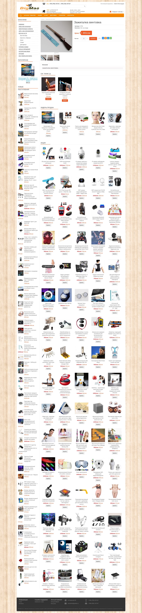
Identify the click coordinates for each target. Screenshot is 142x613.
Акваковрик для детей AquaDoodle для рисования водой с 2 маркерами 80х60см (115, 220)
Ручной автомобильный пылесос (98, 528)
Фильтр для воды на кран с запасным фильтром (98, 585)
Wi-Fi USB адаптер (29, 386)
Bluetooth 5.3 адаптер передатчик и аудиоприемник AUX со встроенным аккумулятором (28, 448)
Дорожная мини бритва (65, 303)
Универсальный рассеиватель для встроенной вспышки (81, 585)
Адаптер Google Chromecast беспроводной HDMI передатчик (29, 459)
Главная (42, 19)
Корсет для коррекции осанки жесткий (115, 361)
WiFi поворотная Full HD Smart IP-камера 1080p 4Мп (98, 192)
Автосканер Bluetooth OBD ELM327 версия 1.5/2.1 (98, 219)
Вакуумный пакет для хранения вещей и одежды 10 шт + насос (30, 178)
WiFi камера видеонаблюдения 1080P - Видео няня (81, 192)
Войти (115, 3)
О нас (20, 601)
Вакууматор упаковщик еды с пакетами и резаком (30, 280)
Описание (45, 64)
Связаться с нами (39, 601)
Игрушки (21, 53)
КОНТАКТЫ (70, 15)
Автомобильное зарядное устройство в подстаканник (115, 192)
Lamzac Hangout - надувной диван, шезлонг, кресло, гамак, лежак (114, 164)
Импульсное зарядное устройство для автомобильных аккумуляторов (98, 334)
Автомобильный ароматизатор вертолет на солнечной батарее (48, 219)
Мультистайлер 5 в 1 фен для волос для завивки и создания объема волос (81, 446)
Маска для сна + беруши (31, 474)
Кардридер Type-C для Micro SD (30, 222)
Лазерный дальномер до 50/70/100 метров (31, 257)
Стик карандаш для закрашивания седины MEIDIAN (30, 125)
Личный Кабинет (55, 601)
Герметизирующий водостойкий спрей (29, 574)
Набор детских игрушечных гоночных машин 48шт (30, 330)
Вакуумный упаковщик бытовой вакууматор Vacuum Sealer (48, 276)
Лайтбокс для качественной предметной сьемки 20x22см (114, 390)
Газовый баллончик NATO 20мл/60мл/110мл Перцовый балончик (30, 140)
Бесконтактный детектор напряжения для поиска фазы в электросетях (65, 247)
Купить (48, 99)
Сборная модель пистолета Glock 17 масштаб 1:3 (29, 322)
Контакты (21, 603)
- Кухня (21, 40)
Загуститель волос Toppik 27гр (65, 127)
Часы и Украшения (24, 49)
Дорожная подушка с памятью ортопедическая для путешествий (30, 517)
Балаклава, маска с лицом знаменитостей (30, 525)
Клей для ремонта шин (30, 581)
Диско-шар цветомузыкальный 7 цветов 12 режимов (48, 305)
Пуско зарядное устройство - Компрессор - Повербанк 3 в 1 (31, 116)
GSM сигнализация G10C (65, 162)
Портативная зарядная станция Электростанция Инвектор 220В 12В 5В (31, 394)
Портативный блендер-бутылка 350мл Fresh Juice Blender (30, 552)
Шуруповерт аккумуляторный (28, 101)
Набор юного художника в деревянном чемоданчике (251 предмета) (114, 446)
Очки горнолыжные (81, 472)
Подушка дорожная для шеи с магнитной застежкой (30, 508)
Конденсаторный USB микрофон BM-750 (82, 361)
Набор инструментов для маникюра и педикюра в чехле (31, 371)
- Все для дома (23, 35)
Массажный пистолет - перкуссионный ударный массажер (48, 445)
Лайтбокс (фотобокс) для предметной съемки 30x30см (81, 389)
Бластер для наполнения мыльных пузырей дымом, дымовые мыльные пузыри (98, 248)
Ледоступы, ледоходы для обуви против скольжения (115, 128)
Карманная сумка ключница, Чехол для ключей (30, 543)
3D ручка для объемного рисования (48, 162)
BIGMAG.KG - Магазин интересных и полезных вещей (30, 608)
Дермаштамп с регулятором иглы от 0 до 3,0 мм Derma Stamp (30, 338)
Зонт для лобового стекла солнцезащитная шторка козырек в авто (98, 305)
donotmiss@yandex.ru (73, 603)
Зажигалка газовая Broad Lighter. (31, 170)
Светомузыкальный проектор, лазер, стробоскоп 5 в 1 (29, 468)
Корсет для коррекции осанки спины (48, 388)
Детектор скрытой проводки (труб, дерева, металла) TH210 (30, 186)
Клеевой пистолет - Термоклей (29, 264)
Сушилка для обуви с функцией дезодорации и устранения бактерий (30, 431)
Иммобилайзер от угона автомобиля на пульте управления (81, 333)
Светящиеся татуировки (30, 271)
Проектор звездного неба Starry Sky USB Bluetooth (48, 529)
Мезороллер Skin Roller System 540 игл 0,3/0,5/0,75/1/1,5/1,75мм (98, 128)
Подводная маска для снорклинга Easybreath (48, 500)
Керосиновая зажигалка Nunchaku (48, 93)
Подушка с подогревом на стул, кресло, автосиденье (65, 501)
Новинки (21, 24)
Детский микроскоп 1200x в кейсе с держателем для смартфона (115, 277)
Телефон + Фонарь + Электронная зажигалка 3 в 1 (48, 585)
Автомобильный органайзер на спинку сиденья (81, 219)
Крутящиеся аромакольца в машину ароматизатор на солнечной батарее (65, 390)
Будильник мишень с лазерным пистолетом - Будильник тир (114, 247)
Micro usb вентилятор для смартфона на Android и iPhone (48, 192)
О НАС (46, 15)
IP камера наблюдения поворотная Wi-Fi (98, 162)
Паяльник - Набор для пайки (30, 363)
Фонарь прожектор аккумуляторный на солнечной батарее (29, 491)
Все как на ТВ (23, 33)
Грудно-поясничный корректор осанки (98, 275)
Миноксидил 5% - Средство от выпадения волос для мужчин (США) (28, 79)
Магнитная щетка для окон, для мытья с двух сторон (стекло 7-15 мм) (65, 418)
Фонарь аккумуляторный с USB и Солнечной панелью (31, 500)
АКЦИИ (40, 15)
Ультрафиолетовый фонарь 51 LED (29, 163)
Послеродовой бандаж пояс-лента (115, 500)
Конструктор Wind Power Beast (98, 361)
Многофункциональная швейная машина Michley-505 (65, 445)
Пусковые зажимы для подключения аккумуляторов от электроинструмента (30, 249)
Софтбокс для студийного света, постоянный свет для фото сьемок (65, 557)
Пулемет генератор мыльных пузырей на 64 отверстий (65, 529)
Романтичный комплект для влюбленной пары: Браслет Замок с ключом (81, 529)
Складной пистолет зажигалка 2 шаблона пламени (65, 94)
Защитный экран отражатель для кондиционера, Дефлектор (28, 304)
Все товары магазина (25, 56)
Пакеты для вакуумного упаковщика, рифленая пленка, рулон (81, 128)
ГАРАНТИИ (62, 15)
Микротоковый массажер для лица (31, 94)
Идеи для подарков (25, 26)
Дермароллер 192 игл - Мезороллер (30, 355)
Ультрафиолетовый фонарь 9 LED (29, 156)
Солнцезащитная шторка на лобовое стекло (31, 287)
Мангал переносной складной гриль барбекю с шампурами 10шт (31, 295)
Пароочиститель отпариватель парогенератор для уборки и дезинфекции (30, 196)
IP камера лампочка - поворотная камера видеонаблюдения (81, 163)
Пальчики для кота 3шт (30, 567)
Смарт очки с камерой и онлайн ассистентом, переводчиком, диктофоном (30, 239)
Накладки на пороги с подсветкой (48, 473)
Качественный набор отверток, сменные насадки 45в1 (65, 362)
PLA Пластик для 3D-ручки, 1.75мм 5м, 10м (65, 191)
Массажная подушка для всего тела (115, 417)
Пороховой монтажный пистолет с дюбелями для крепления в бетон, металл (81, 502)
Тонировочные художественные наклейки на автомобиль (65, 585)
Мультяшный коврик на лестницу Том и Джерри (98, 444)
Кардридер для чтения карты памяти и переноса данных (30, 379)
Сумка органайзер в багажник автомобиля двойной (81, 556)
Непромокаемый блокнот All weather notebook (65, 473)
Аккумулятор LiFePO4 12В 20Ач (30, 108)
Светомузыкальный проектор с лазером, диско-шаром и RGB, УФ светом (30, 214)
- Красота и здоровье (25, 38)
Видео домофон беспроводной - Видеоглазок (65, 276)
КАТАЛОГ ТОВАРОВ (29, 15)
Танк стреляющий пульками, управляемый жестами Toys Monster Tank (114, 557)
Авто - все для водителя (26, 31)
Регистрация (121, 3)
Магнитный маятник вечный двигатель (81, 417)
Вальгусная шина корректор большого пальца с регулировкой (30, 313)
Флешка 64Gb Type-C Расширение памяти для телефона (31, 230)
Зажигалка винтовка (50, 19)
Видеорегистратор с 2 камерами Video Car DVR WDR (82, 276)
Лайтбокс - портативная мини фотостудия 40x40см (98, 389)
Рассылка (53, 603)
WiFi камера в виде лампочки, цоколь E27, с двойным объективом (30, 483)
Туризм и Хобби (23, 47)
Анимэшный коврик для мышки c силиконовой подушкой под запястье (48, 247)
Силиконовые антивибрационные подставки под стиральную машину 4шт (31, 534)
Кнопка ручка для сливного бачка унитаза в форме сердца (30, 560)
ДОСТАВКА (53, 15)
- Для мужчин (23, 44)
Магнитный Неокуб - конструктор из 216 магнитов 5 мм (98, 418)
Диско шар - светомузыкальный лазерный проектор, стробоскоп (29, 422)
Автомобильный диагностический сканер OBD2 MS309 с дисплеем (65, 220)
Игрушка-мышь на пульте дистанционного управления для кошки (48, 333)
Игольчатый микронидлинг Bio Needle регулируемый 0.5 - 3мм (30, 347)
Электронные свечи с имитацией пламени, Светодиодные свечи (30, 148)
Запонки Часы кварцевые (81, 304)
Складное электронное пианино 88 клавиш (30, 438)
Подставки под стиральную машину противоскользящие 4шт (30, 403)
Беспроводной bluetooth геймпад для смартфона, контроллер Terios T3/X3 (81, 247)
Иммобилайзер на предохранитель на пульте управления (65, 333)
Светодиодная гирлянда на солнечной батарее (30, 132)
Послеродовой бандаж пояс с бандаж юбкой (98, 500)
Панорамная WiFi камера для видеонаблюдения (98, 474)
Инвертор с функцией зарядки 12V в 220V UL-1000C (30, 205)
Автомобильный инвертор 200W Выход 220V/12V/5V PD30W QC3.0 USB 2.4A (30, 412)
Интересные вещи (24, 51)
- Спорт (22, 42)
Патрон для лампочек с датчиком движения (114, 473)
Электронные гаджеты (26, 29)
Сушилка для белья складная (98, 555)
